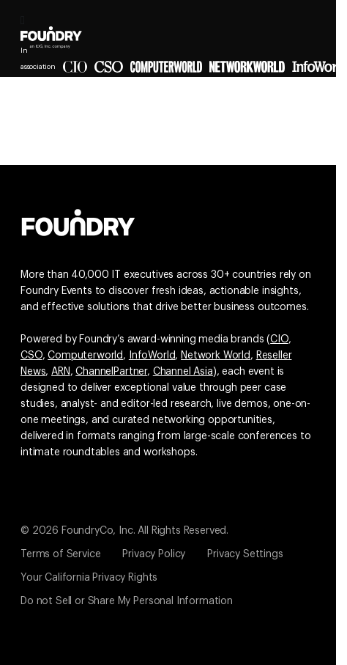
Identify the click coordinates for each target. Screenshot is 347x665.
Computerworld (85, 355)
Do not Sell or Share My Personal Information (126, 601)
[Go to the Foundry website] (78, 221)
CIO (279, 339)
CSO (31, 355)
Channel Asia (183, 372)
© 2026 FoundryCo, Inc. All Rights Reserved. (124, 531)
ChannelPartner (111, 372)
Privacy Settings (245, 554)
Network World (215, 355)
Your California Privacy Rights (88, 578)
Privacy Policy (153, 554)
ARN (60, 372)
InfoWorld (152, 355)
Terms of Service (60, 554)
